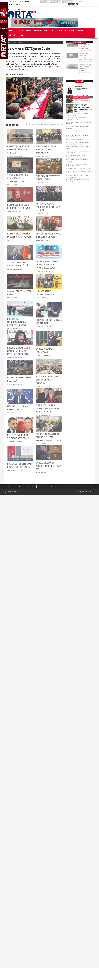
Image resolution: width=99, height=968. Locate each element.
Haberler (14, 42)
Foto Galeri (30, 487)
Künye (41, 487)
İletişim (75, 487)
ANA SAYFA (12, 1)
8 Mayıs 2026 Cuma (13, 9)
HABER (21, 42)
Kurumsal (65, 487)
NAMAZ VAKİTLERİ (15, 5)
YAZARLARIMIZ (25, 1)
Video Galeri (18, 487)
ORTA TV (16, 492)
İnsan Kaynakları (53, 487)
